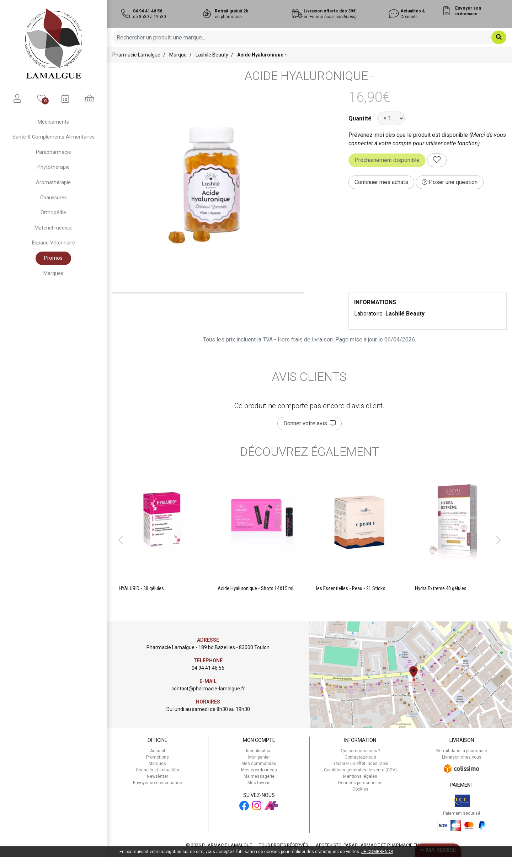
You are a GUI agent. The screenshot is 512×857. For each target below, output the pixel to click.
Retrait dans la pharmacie (461, 750)
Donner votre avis (309, 423)
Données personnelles (360, 782)
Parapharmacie (53, 152)
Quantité (360, 118)
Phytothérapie (53, 167)
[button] (120, 540)
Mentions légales (360, 776)
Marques (53, 273)
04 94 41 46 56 (208, 668)
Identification (259, 750)
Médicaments (53, 122)
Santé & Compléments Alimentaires (53, 137)
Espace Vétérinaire (53, 243)
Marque (178, 55)
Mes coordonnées (259, 769)
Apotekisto (374, 845)
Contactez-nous (360, 757)
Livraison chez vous (461, 757)
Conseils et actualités (157, 769)
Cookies (360, 789)
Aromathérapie (53, 182)
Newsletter (157, 776)
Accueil (157, 750)
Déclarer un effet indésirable (360, 763)
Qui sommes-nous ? (360, 750)
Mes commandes (258, 763)
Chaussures (53, 198)
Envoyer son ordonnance (157, 782)
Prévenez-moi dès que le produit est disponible (408, 134)
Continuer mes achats (381, 182)
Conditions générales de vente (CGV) (360, 769)
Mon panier (259, 757)
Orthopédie (53, 213)
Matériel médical (53, 228)
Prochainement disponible (387, 160)
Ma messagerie (259, 776)
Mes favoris (259, 782)
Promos (53, 258)
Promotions (157, 757)
